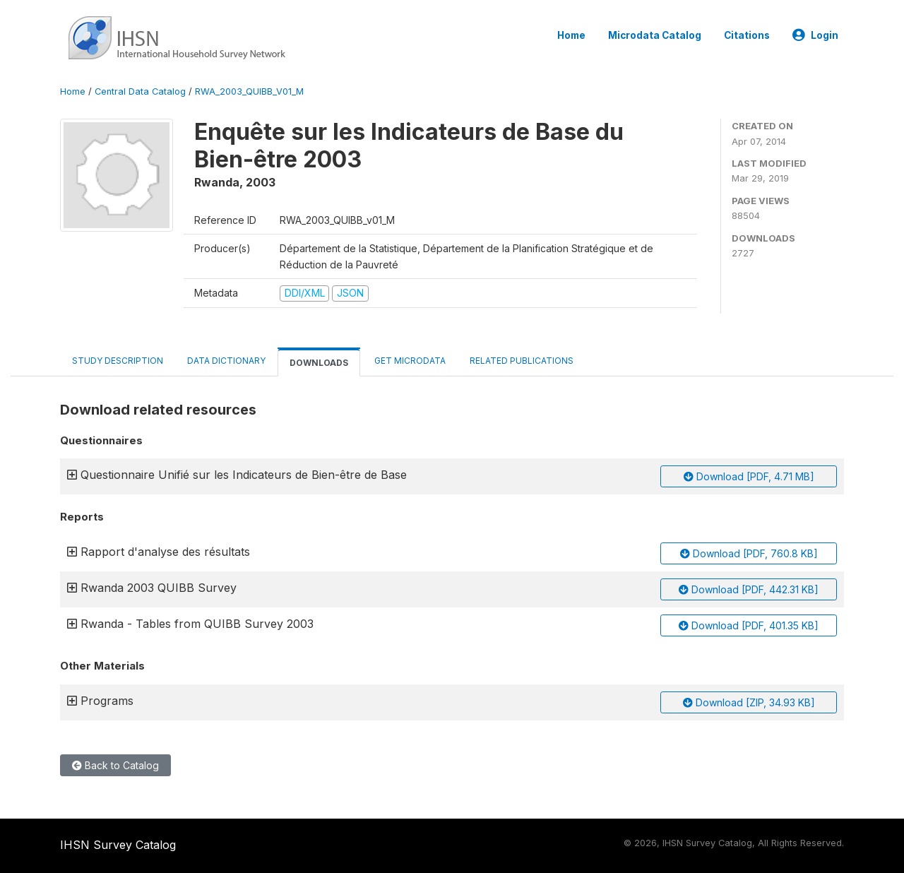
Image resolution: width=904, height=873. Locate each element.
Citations (747, 35)
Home (571, 35)
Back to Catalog (115, 765)
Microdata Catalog (654, 35)
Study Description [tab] (117, 360)
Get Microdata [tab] (409, 360)
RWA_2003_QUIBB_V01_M (249, 91)
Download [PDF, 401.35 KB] (749, 625)
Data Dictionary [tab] (226, 360)
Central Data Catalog (140, 91)
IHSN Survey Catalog (118, 845)
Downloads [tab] (319, 362)
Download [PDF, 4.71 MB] (749, 476)
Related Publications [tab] (521, 360)
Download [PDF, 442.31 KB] (749, 589)
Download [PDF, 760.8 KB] (749, 553)
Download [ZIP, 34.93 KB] (749, 702)
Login (815, 35)
